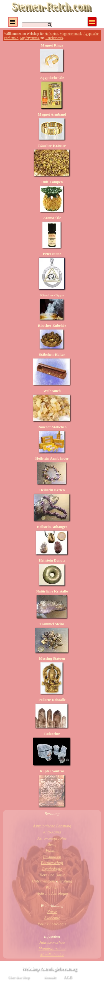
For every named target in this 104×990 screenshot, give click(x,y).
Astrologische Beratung (52, 826)
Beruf (52, 844)
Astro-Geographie (52, 838)
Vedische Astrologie (52, 893)
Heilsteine (51, 34)
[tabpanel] (52, 35)
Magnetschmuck (71, 34)
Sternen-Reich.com (50, 6)
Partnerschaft (52, 862)
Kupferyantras (30, 38)
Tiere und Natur (52, 875)
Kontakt (50, 977)
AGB (67, 977)
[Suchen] (37, 24)
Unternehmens (43, 881)
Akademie (52, 918)
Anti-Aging (52, 832)
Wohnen (52, 887)
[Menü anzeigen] (92, 22)
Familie (52, 850)
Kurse (52, 911)
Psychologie (52, 869)
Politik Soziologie (52, 924)
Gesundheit (52, 856)
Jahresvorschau (52, 942)
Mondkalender (52, 954)
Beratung (64, 881)
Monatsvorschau (52, 948)
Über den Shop (18, 977)
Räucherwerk (54, 38)
